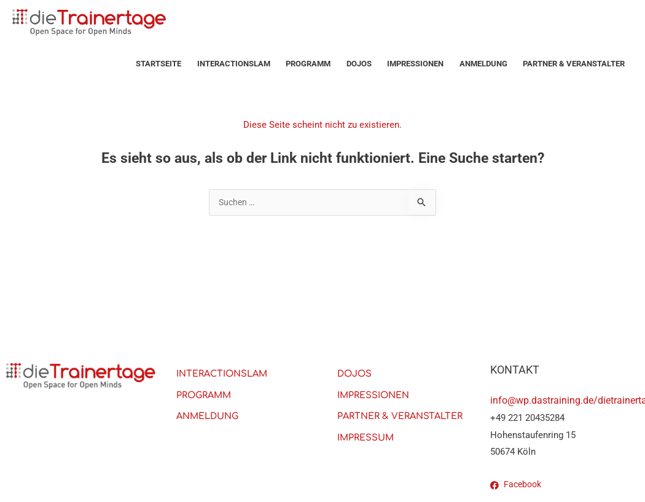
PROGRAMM (308, 63)
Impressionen (415, 63)
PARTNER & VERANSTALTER (574, 63)
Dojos (359, 63)
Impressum (366, 439)
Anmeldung (483, 63)
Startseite (158, 63)
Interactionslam (233, 63)
